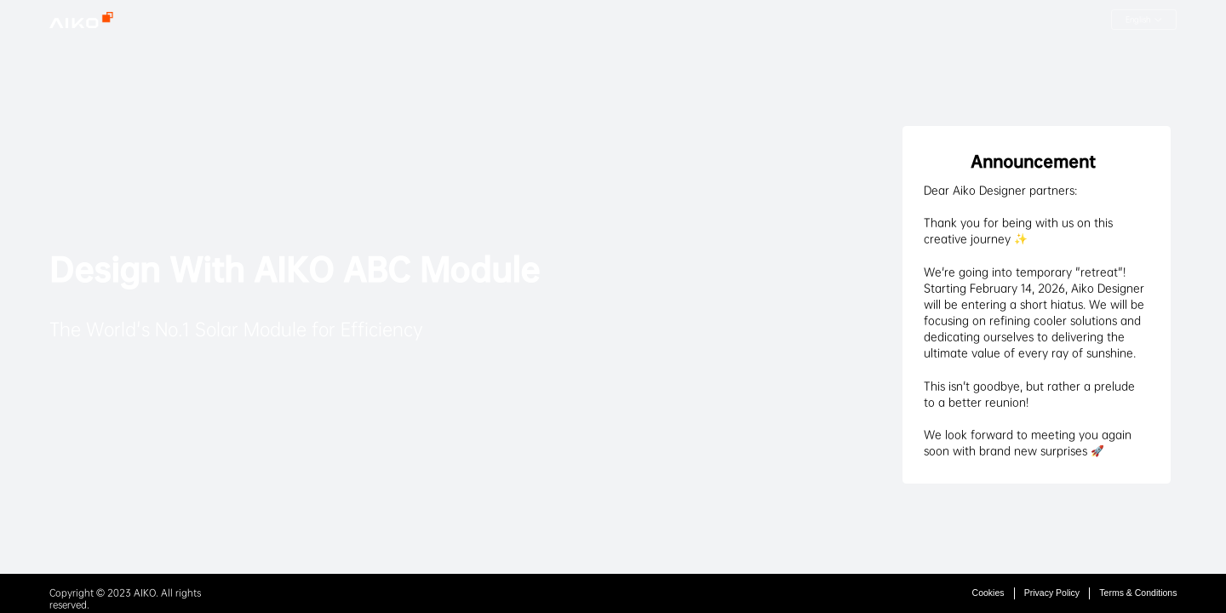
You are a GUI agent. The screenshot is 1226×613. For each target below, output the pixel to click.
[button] (1144, 19)
